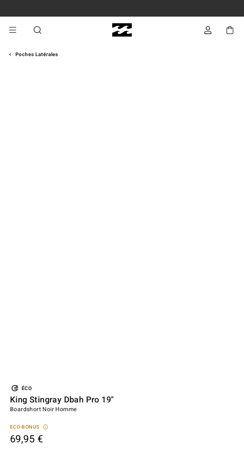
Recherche (37, 30)
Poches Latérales (36, 54)
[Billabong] (122, 30)
